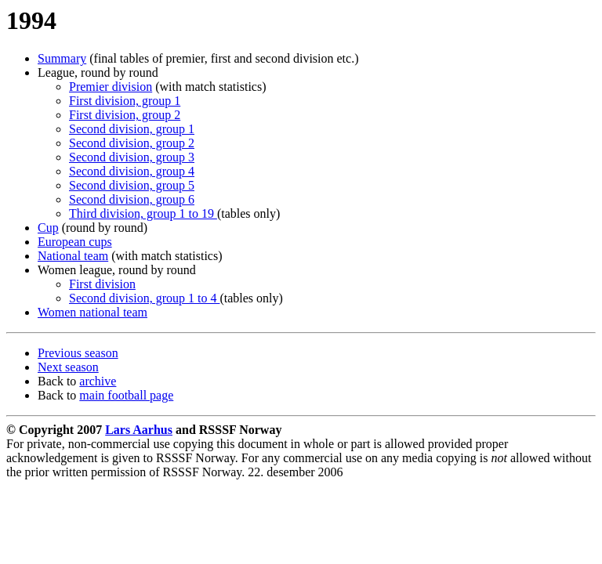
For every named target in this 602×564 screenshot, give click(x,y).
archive (97, 381)
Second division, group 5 (131, 185)
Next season (68, 367)
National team (73, 255)
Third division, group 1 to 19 (143, 213)
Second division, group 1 (131, 129)
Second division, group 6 (131, 199)
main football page (126, 395)
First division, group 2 (124, 114)
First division (102, 284)
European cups (75, 241)
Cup (48, 227)
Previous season (78, 353)
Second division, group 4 (131, 171)
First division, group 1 (124, 100)
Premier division (110, 86)
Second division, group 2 (131, 143)
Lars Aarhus (138, 429)
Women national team (92, 312)
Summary (62, 58)
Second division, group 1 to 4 (144, 298)
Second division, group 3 (131, 157)
